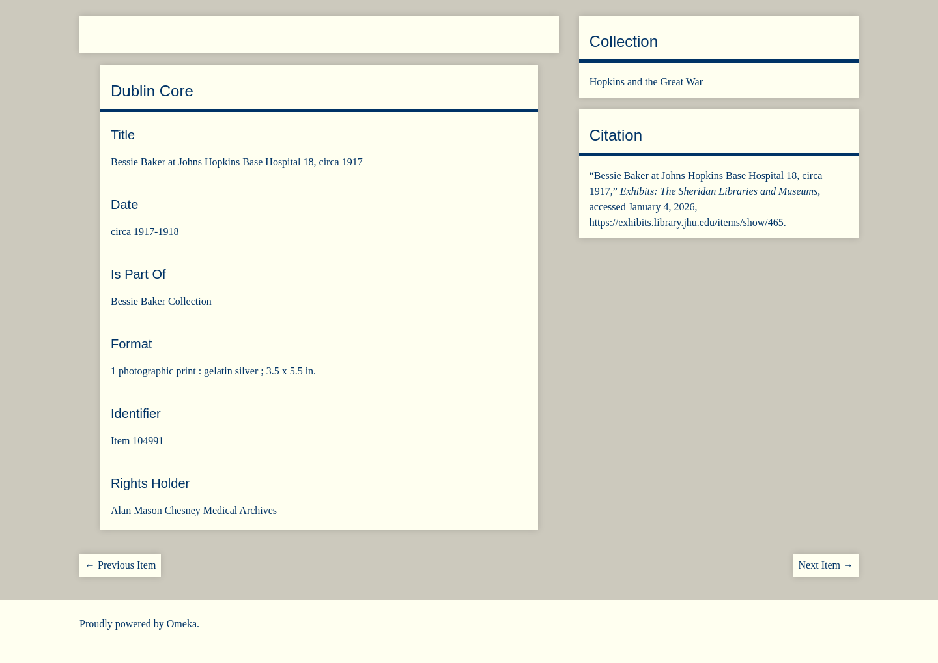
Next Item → (826, 565)
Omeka (182, 623)
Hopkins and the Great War (646, 81)
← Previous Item (120, 565)
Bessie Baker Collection (161, 301)
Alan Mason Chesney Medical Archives (194, 510)
